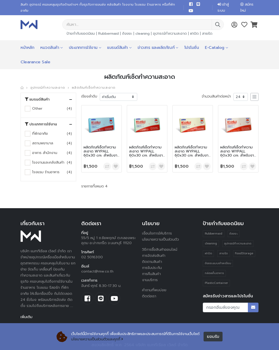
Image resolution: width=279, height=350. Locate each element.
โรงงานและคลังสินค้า (48, 162)
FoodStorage (244, 253)
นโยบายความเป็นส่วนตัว (160, 239)
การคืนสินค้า (151, 274)
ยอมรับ (213, 337)
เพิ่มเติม (26, 317)
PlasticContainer (216, 283)
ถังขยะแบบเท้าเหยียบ (218, 263)
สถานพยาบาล (42, 143)
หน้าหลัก (27, 48)
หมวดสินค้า (49, 48)
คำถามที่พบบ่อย (154, 290)
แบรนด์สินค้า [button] (37, 99)
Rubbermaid (108, 33)
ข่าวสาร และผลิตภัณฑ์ (155, 48)
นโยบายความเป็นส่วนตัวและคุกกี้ (97, 339)
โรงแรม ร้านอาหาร (45, 172)
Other (37, 108)
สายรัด (207, 33)
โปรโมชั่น (191, 48)
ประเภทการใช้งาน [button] (41, 124)
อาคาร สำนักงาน (44, 152)
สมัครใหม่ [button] (246, 7)
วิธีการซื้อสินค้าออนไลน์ (159, 249)
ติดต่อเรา (149, 296)
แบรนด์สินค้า (117, 48)
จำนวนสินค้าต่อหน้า (216, 96)
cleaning (142, 33)
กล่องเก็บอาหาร (214, 273)
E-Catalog (214, 48)
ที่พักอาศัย (40, 133)
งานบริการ (150, 280)
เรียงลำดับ (89, 96)
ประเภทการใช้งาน (83, 48)
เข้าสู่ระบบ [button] (223, 7)
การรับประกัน (152, 267)
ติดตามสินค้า (152, 261)
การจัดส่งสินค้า (153, 255)
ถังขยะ (127, 33)
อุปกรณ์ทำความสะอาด (170, 33)
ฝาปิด (194, 33)
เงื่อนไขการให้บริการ (157, 233)
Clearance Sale (35, 62)
